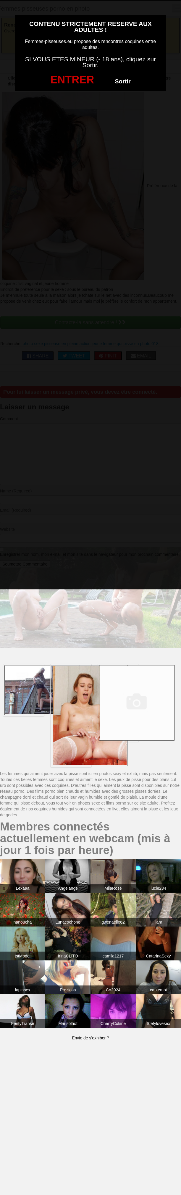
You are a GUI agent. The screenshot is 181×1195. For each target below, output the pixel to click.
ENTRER (72, 80)
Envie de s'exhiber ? (90, 1038)
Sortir (122, 81)
